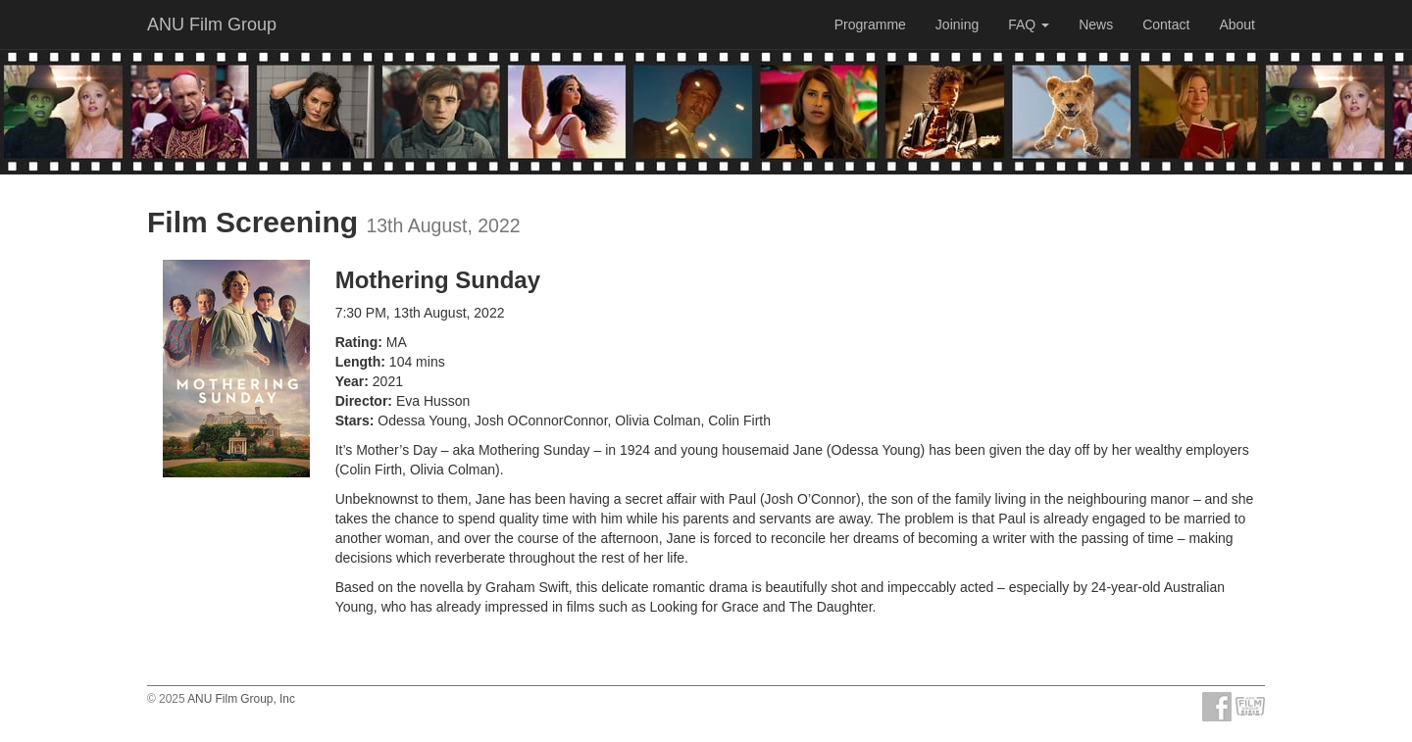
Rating (356, 342)
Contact (1165, 24)
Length (358, 362)
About (1237, 24)
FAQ (1028, 24)
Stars (352, 420)
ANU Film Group (212, 24)
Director (361, 401)
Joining (957, 24)
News (1096, 24)
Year (350, 381)
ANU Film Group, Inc (241, 699)
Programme (870, 24)
